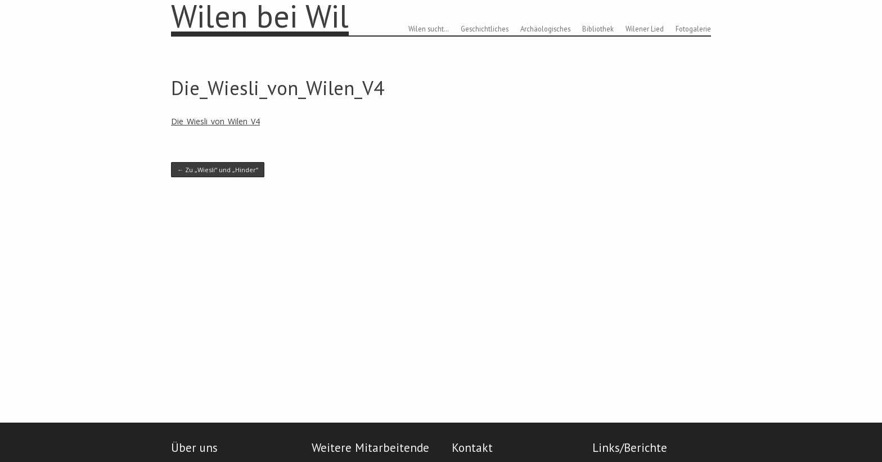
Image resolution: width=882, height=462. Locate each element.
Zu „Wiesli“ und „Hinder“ (217, 169)
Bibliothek (598, 28)
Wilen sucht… (428, 28)
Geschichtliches (484, 28)
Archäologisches (545, 28)
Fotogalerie (693, 28)
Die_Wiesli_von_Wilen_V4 (277, 88)
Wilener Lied (645, 28)
